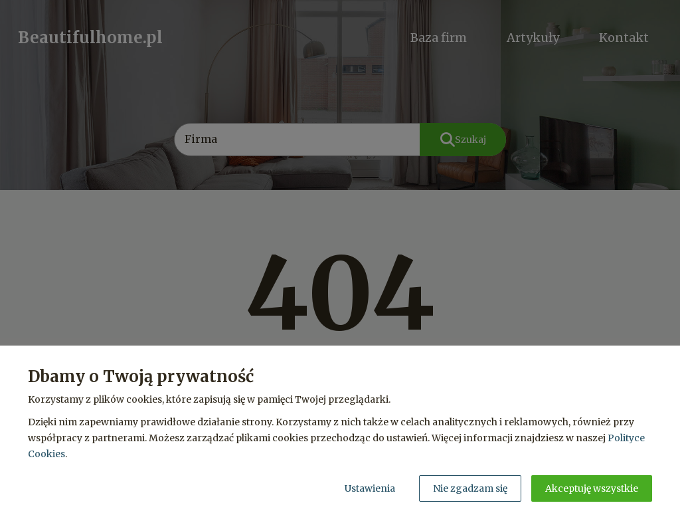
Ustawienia (370, 488)
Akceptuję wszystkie (591, 488)
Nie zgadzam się (470, 488)
